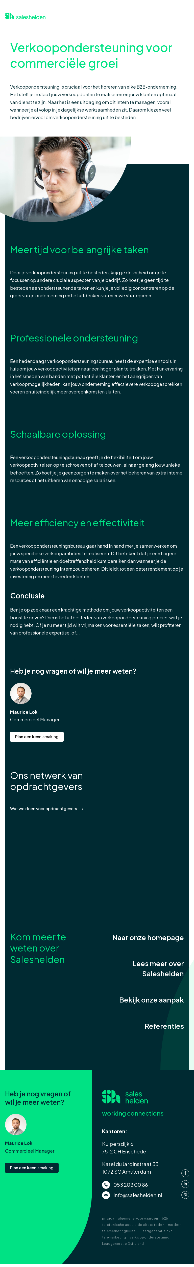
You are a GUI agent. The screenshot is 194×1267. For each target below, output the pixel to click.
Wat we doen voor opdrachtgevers (44, 808)
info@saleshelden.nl (137, 1198)
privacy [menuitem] (108, 1221)
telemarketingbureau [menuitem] (120, 1234)
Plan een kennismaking (37, 736)
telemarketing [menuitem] (114, 1240)
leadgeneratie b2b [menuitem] (157, 1234)
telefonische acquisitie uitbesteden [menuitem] (133, 1227)
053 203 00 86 (130, 1187)
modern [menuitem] (174, 1227)
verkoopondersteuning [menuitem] (149, 1240)
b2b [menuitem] (165, 1221)
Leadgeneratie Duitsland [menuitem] (123, 1246)
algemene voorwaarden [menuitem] (138, 1221)
